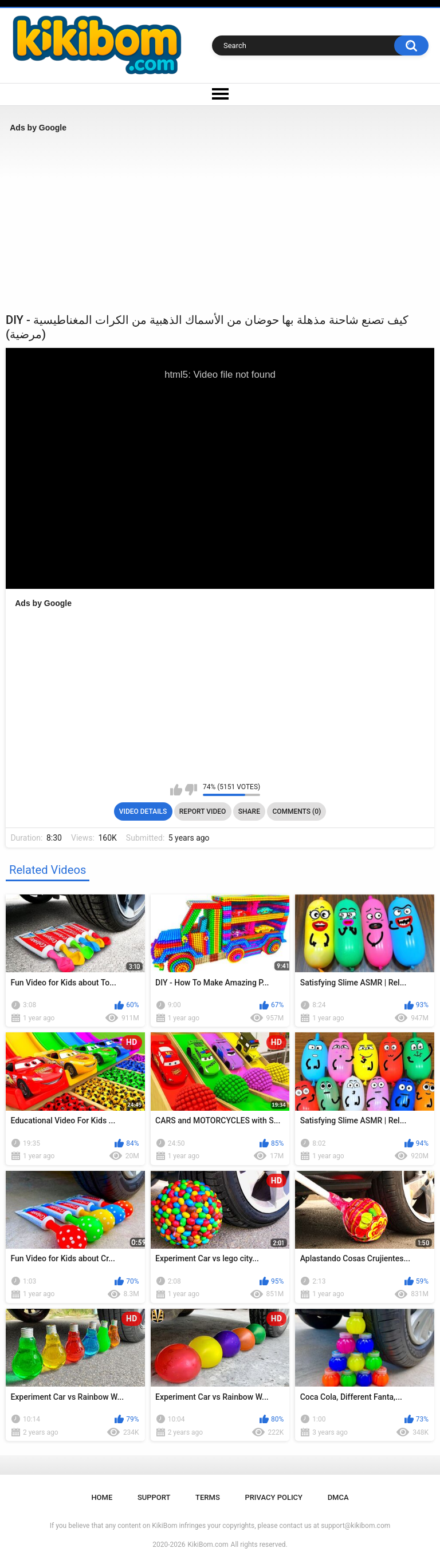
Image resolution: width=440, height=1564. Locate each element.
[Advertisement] (220, 222)
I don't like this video (191, 789)
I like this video (176, 789)
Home (101, 1497)
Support (154, 1497)
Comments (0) (296, 811)
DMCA (338, 1497)
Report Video (202, 811)
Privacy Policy (273, 1497)
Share (249, 811)
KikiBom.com (208, 1545)
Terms (207, 1497)
